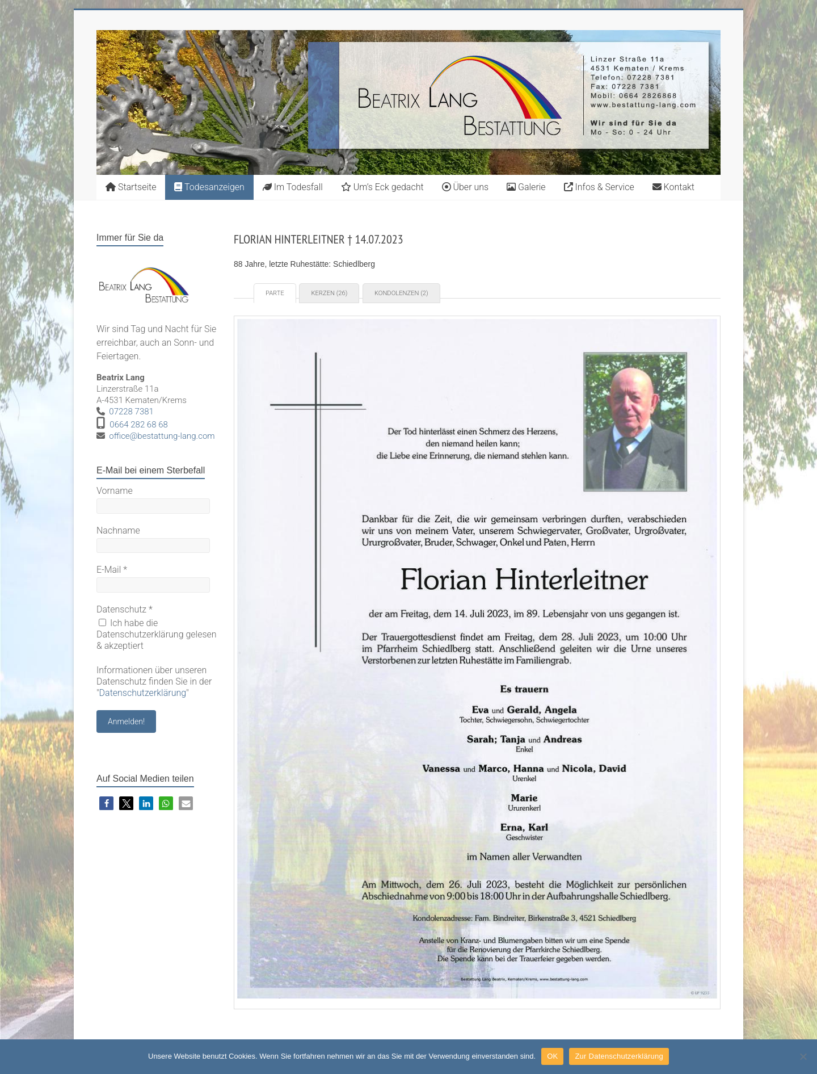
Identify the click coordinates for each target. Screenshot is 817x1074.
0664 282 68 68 (139, 424)
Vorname (114, 490)
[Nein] (802, 1056)
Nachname (118, 530)
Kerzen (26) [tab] (329, 293)
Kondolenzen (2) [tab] (401, 293)
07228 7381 (131, 411)
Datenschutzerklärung (143, 692)
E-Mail (111, 569)
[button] (106, 803)
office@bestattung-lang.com (161, 436)
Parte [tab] (275, 293)
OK (552, 1056)
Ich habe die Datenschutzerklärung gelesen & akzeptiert (156, 634)
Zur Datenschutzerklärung (619, 1056)
